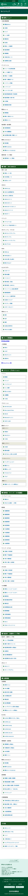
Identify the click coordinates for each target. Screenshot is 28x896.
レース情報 (23, 1)
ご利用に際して (6, 881)
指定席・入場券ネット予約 (11, 633)
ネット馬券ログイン (14, 4)
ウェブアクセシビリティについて (18, 881)
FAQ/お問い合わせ (8, 879)
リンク (22, 879)
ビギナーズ (18, 4)
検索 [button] (21, 4)
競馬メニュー (7, 18)
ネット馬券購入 (7, 338)
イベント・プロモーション (11, 370)
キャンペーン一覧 (6, 363)
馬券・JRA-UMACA (9, 166)
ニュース (4, 1)
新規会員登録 (5, 341)
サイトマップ (7, 7)
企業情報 (13, 1)
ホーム (1, 7)
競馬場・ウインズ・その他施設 (12, 493)
